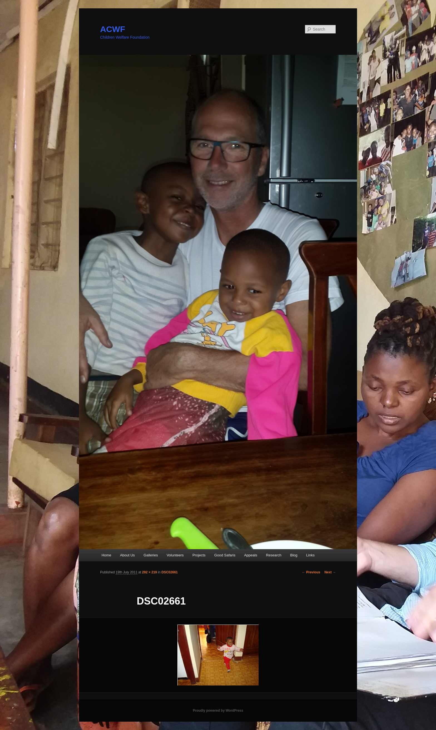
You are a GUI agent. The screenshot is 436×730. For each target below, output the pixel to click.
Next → (330, 572)
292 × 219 (149, 572)
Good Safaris (225, 555)
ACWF (112, 29)
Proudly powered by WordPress (218, 710)
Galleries (150, 555)
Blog (294, 555)
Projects (198, 555)
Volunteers (175, 555)
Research (273, 555)
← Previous (311, 572)
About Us (127, 555)
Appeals (250, 555)
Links (310, 555)
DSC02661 (170, 572)
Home (106, 555)
